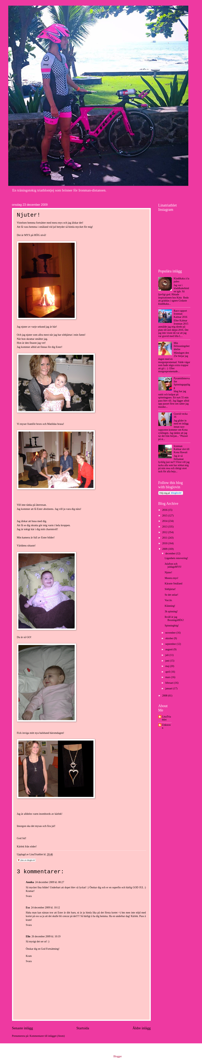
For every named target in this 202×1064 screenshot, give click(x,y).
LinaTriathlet (166, 718)
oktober (169, 638)
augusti (169, 649)
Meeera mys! (171, 578)
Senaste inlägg (22, 1028)
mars (168, 677)
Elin (28, 936)
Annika (30, 882)
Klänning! (170, 605)
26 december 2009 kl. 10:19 (46, 936)
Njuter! (168, 572)
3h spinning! (171, 611)
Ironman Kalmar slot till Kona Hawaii (181, 449)
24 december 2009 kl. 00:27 (49, 882)
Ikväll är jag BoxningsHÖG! (174, 619)
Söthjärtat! (170, 589)
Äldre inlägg (141, 1028)
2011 (165, 537)
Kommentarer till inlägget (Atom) (47, 1036)
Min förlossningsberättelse (182, 346)
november (170, 632)
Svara (29, 896)
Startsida (82, 1028)
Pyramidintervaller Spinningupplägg (182, 383)
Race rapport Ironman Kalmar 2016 (180, 313)
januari (169, 688)
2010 (165, 543)
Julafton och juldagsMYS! (173, 565)
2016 (165, 510)
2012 (165, 532)
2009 (165, 549)
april (168, 671)
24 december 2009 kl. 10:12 (45, 907)
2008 (165, 695)
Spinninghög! (172, 625)
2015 (165, 515)
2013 (165, 526)
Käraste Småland (173, 583)
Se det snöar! (171, 594)
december (170, 553)
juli (167, 655)
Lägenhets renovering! (176, 558)
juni (167, 660)
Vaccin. (168, 600)
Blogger (117, 1056)
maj (167, 666)
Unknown (166, 726)
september (170, 644)
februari (169, 682)
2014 (165, 521)
